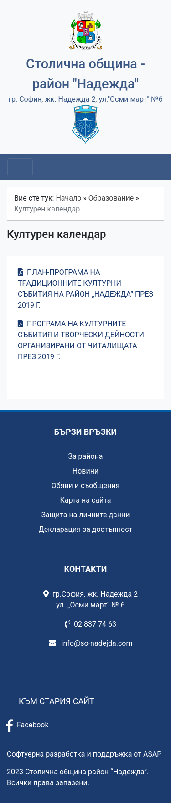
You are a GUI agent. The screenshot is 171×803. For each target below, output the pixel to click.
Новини (85, 471)
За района (85, 456)
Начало (68, 198)
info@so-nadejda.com (91, 643)
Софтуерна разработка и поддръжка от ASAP (84, 754)
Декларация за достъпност (86, 529)
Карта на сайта (85, 500)
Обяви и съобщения (85, 485)
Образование (111, 198)
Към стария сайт (56, 701)
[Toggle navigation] (20, 167)
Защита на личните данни (85, 514)
